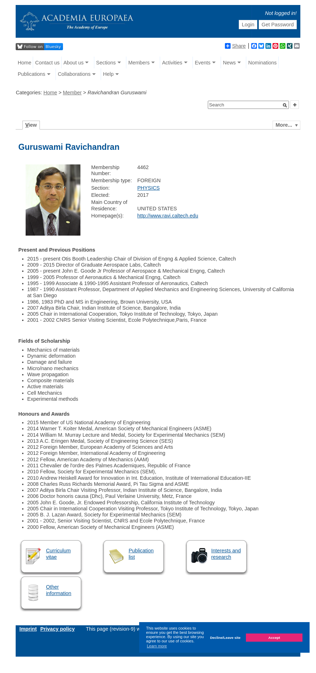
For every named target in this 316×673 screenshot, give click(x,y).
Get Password (278, 24)
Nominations (262, 62)
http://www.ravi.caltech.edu (167, 216)
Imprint (28, 629)
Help (108, 74)
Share (235, 46)
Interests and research (226, 553)
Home (24, 62)
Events (202, 62)
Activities (172, 62)
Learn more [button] (157, 646)
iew (31, 125)
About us (73, 62)
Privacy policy (57, 629)
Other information (58, 590)
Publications (32, 74)
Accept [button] (274, 638)
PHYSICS (148, 188)
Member (72, 92)
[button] (285, 105)
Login (248, 24)
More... (284, 125)
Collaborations (74, 74)
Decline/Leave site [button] (225, 638)
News (229, 62)
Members (138, 62)
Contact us (47, 62)
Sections (106, 62)
